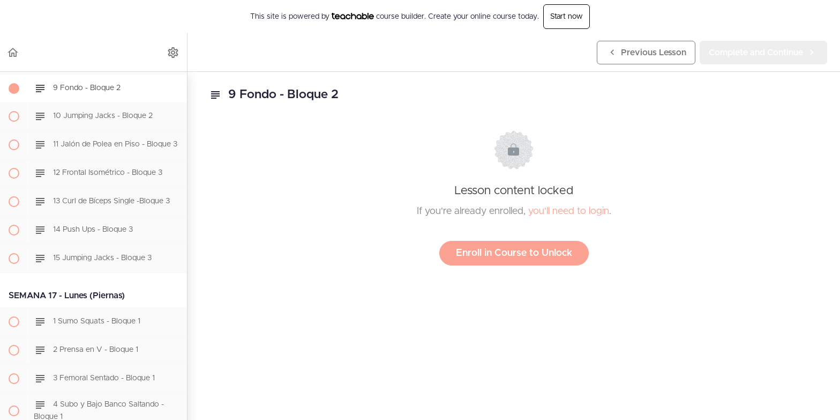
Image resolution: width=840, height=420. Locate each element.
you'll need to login (568, 211)
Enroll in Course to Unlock (514, 253)
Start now (566, 16)
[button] (13, 52)
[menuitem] (173, 52)
